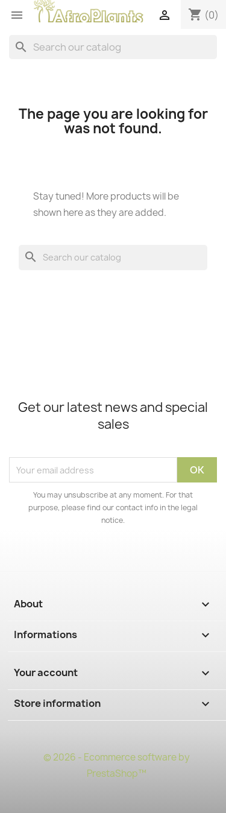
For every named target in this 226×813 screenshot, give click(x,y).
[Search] (113, 47)
